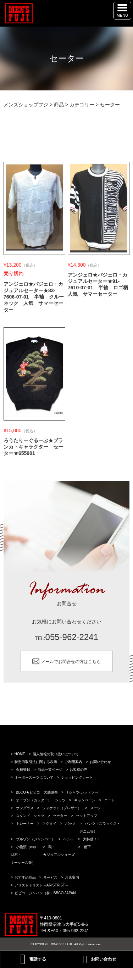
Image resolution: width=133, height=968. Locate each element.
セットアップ (86, 816)
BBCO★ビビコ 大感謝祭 (37, 792)
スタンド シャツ (30, 816)
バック (70, 823)
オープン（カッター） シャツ (41, 800)
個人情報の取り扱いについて (56, 754)
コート (109, 800)
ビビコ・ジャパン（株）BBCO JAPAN (45, 893)
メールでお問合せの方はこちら (71, 661)
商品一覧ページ (50, 770)
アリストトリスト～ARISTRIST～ (41, 885)
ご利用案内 (73, 762)
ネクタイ (49, 823)
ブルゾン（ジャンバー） (35, 839)
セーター (60, 816)
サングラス (25, 808)
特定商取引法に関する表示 (36, 762)
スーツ (95, 808)
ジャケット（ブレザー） (61, 808)
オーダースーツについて (34, 777)
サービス (50, 877)
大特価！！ (92, 839)
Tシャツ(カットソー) (83, 792)
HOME (20, 754)
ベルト (68, 839)
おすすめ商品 (25, 877)
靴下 (87, 847)
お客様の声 (78, 770)
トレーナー (25, 823)
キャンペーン (84, 800)
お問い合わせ (100, 762)
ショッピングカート (77, 777)
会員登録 (23, 770)
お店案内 (72, 877)
